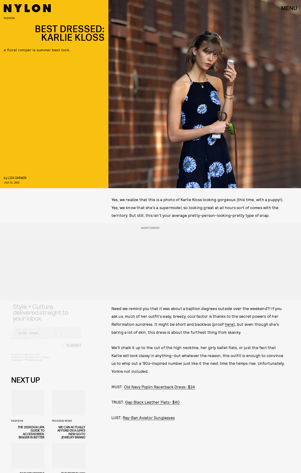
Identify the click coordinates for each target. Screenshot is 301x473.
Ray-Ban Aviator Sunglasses (149, 417)
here (229, 324)
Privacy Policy (34, 363)
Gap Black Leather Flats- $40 (152, 402)
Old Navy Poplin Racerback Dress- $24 (159, 386)
